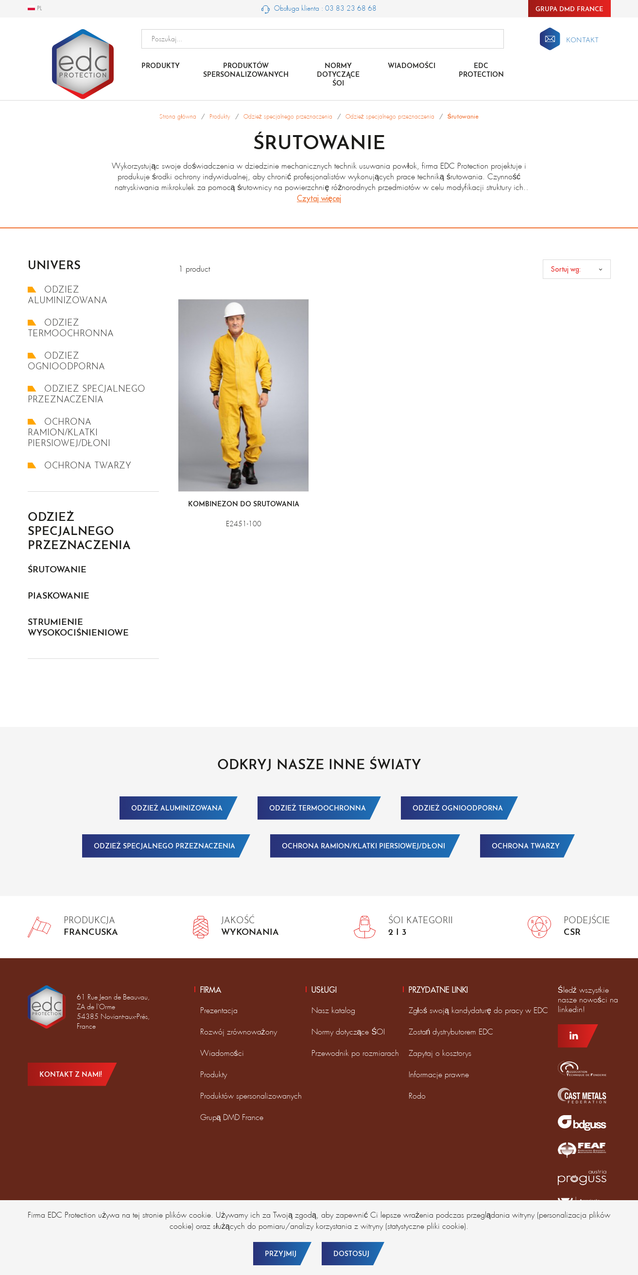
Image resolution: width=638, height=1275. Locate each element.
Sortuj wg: (566, 269)
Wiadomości (411, 66)
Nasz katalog (333, 1010)
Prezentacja (219, 1010)
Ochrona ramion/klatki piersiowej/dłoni (69, 433)
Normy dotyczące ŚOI (348, 1032)
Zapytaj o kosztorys (440, 1053)
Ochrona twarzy (79, 466)
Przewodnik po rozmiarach (355, 1053)
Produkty (160, 66)
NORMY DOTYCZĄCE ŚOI (338, 75)
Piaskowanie (58, 596)
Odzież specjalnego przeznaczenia (79, 532)
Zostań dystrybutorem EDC (451, 1032)
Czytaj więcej (319, 198)
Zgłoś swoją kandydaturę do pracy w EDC (478, 1010)
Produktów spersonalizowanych (246, 71)
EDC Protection (481, 71)
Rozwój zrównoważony (238, 1032)
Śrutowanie (57, 570)
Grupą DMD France (232, 1117)
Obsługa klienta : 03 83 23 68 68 (318, 9)
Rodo (417, 1096)
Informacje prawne (439, 1074)
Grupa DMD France (569, 9)
